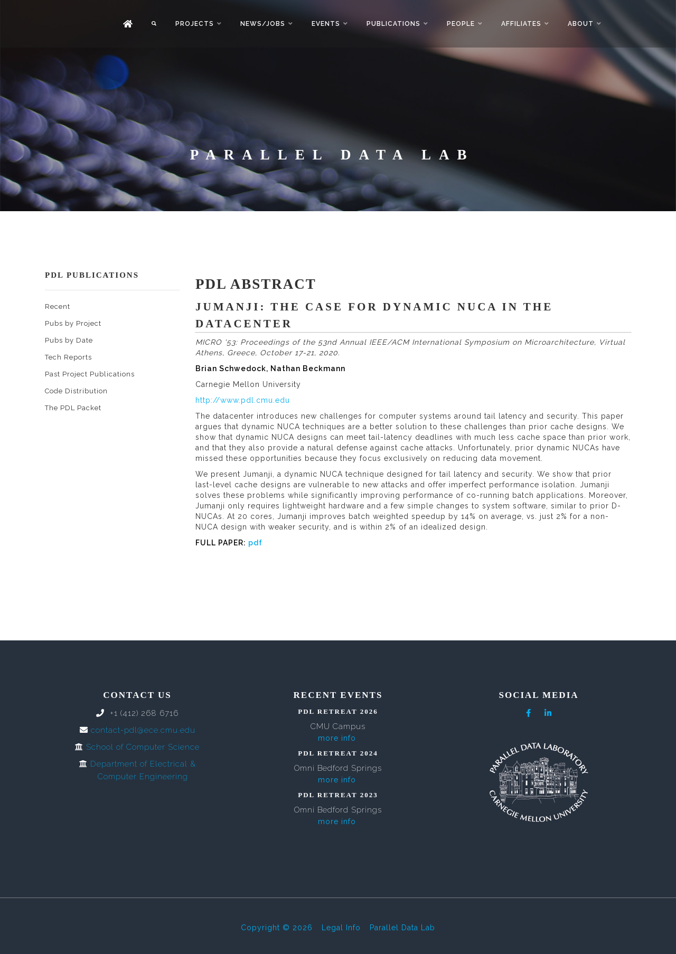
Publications (393, 23)
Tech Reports (68, 357)
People (461, 23)
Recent (57, 306)
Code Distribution (76, 391)
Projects (194, 23)
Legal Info (341, 927)
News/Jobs (262, 23)
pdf (255, 543)
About (581, 23)
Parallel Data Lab (402, 927)
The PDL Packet (73, 408)
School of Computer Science (143, 747)
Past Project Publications (90, 374)
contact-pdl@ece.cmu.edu (143, 730)
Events (326, 23)
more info (337, 738)
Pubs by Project (73, 323)
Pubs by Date (69, 340)
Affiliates (521, 23)
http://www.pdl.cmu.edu (242, 400)
